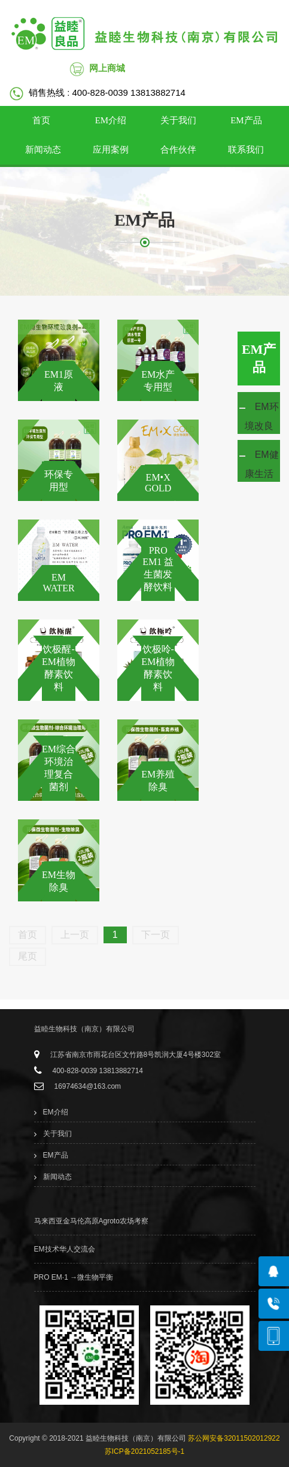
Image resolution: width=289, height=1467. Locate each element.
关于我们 (178, 120)
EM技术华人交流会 (64, 1249)
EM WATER (58, 582)
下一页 (155, 935)
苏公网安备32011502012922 (233, 1438)
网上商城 (107, 68)
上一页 (74, 935)
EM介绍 (111, 120)
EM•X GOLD (158, 482)
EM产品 (246, 120)
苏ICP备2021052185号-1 (144, 1451)
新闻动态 (43, 149)
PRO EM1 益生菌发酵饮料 (158, 568)
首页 (41, 120)
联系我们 (246, 149)
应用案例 (111, 149)
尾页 (27, 956)
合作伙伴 (178, 149)
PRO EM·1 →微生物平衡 (74, 1277)
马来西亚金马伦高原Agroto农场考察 (91, 1221)
